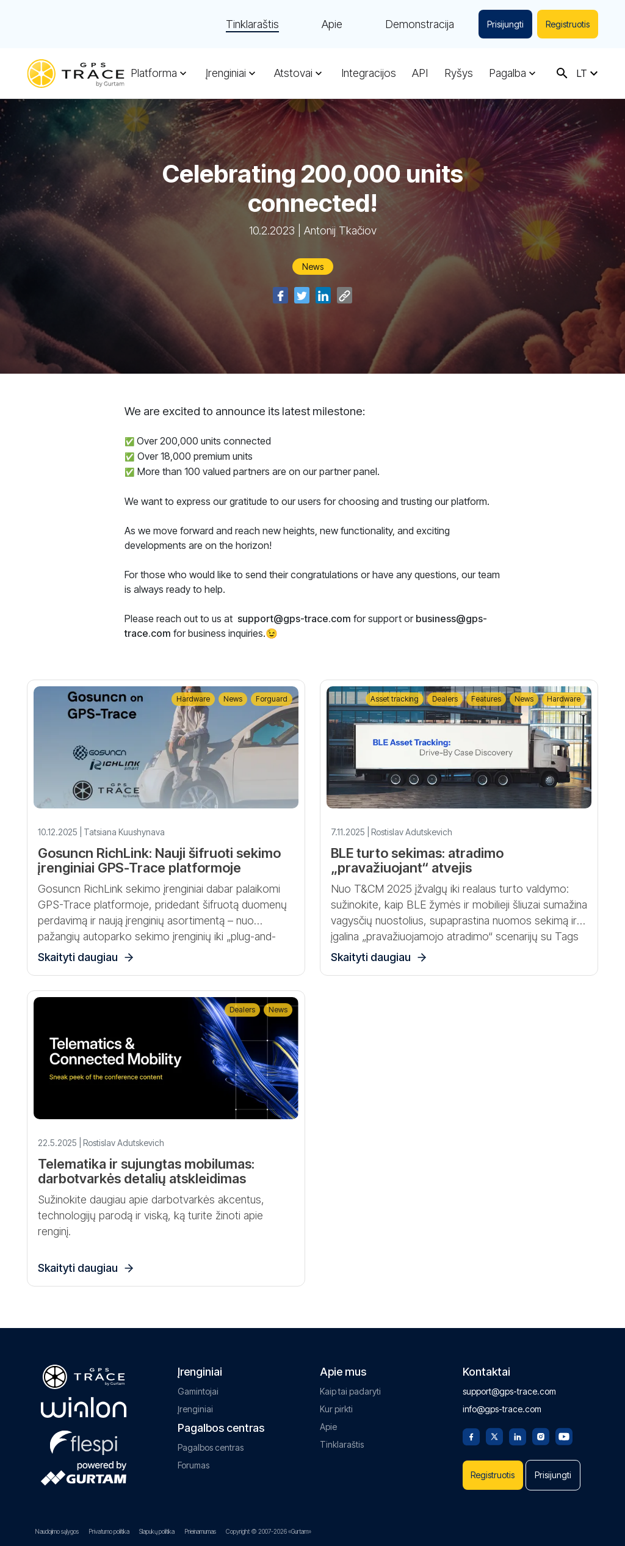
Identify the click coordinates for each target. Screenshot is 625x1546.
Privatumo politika (109, 1531)
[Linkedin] (517, 1435)
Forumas (193, 1465)
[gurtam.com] (83, 1407)
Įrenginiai (226, 73)
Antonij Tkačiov (340, 230)
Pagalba (507, 73)
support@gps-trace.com (509, 1391)
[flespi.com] (83, 1440)
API (420, 73)
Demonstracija (419, 24)
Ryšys (458, 73)
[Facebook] (471, 1435)
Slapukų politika (157, 1531)
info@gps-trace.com (502, 1409)
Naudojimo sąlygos (57, 1531)
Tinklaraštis (252, 24)
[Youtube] (564, 1435)
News (312, 266)
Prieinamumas (200, 1531)
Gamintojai (198, 1391)
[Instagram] (540, 1435)
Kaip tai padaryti (350, 1391)
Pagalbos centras (211, 1447)
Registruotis (568, 24)
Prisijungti (505, 24)
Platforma (154, 73)
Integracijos (368, 73)
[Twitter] (494, 1435)
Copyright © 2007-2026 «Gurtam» (268, 1531)
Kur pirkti (336, 1409)
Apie (332, 24)
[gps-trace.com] (76, 73)
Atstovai (293, 73)
